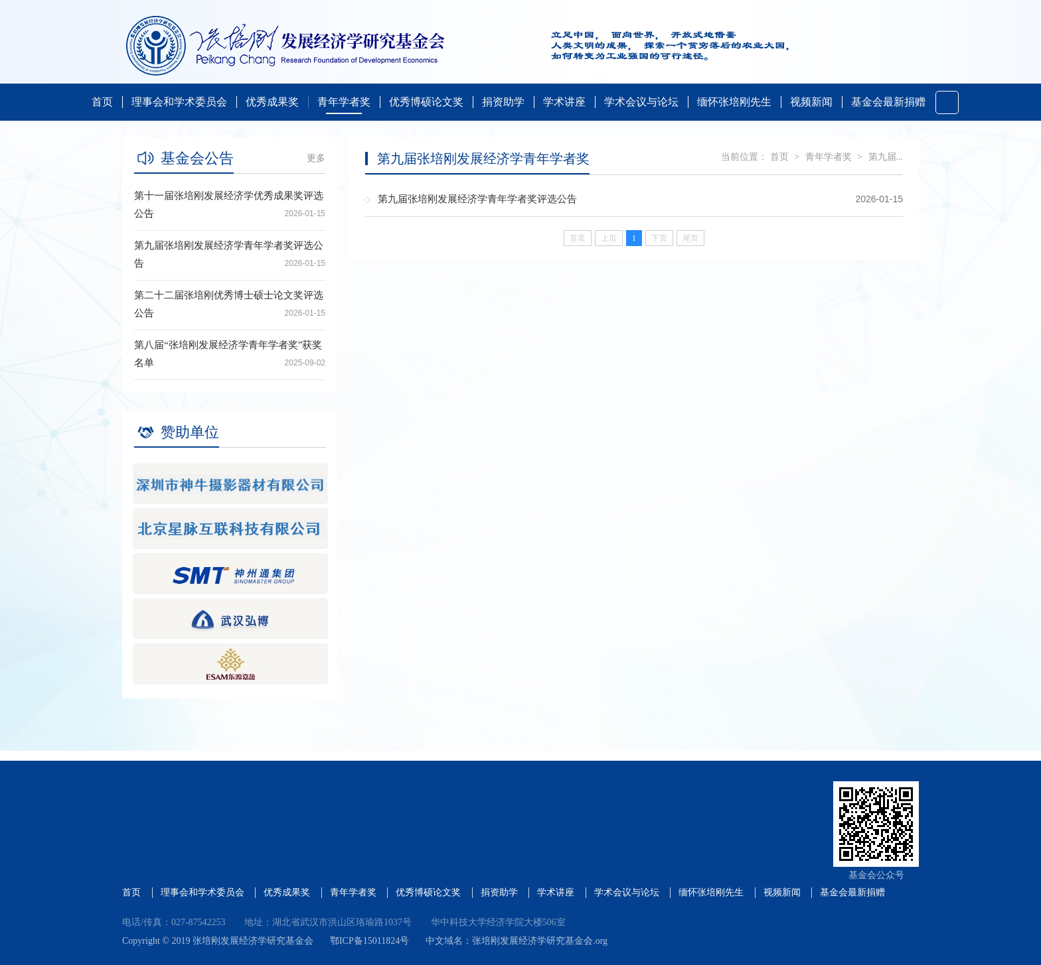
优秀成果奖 (272, 101)
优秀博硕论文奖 (426, 101)
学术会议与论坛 (641, 101)
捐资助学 (503, 101)
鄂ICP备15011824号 (369, 941)
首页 (102, 101)
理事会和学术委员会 (179, 101)
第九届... (886, 157)
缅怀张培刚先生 (734, 101)
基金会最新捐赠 (888, 101)
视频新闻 (811, 101)
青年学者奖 (343, 101)
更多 (316, 158)
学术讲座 (564, 101)
